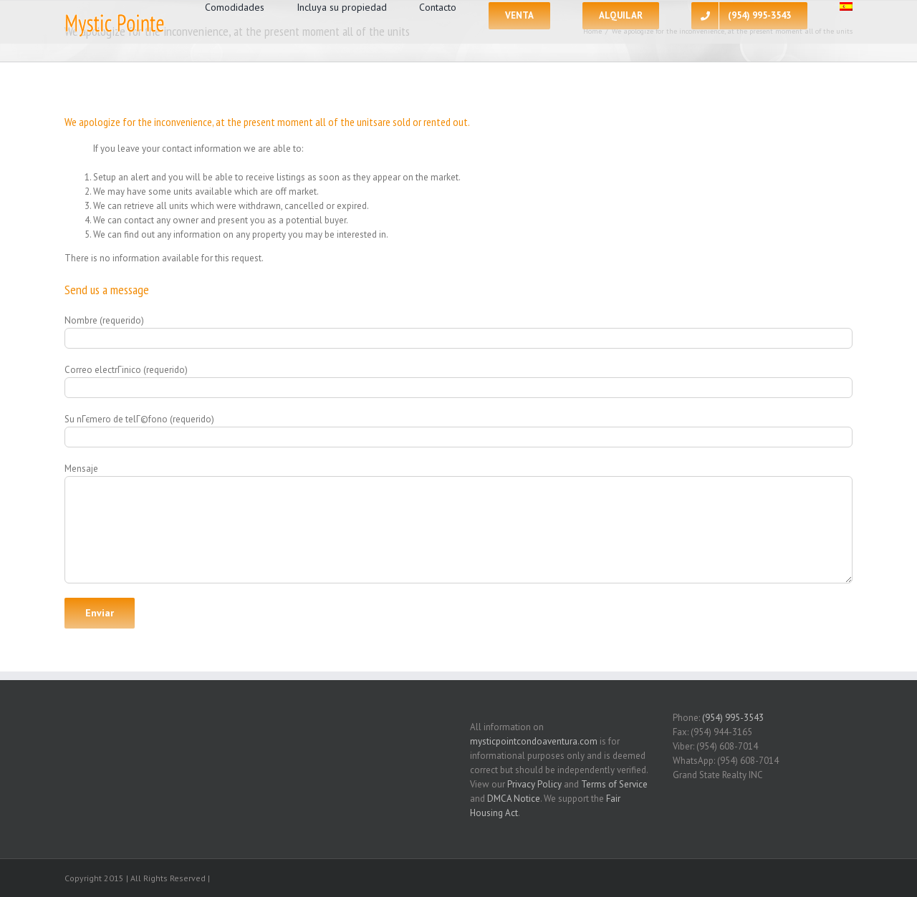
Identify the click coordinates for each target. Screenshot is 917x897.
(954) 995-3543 (733, 718)
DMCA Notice (513, 798)
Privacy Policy (534, 784)
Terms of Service (614, 784)
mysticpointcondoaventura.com (533, 741)
